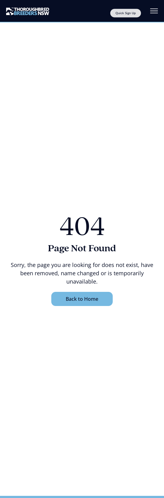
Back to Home (82, 299)
